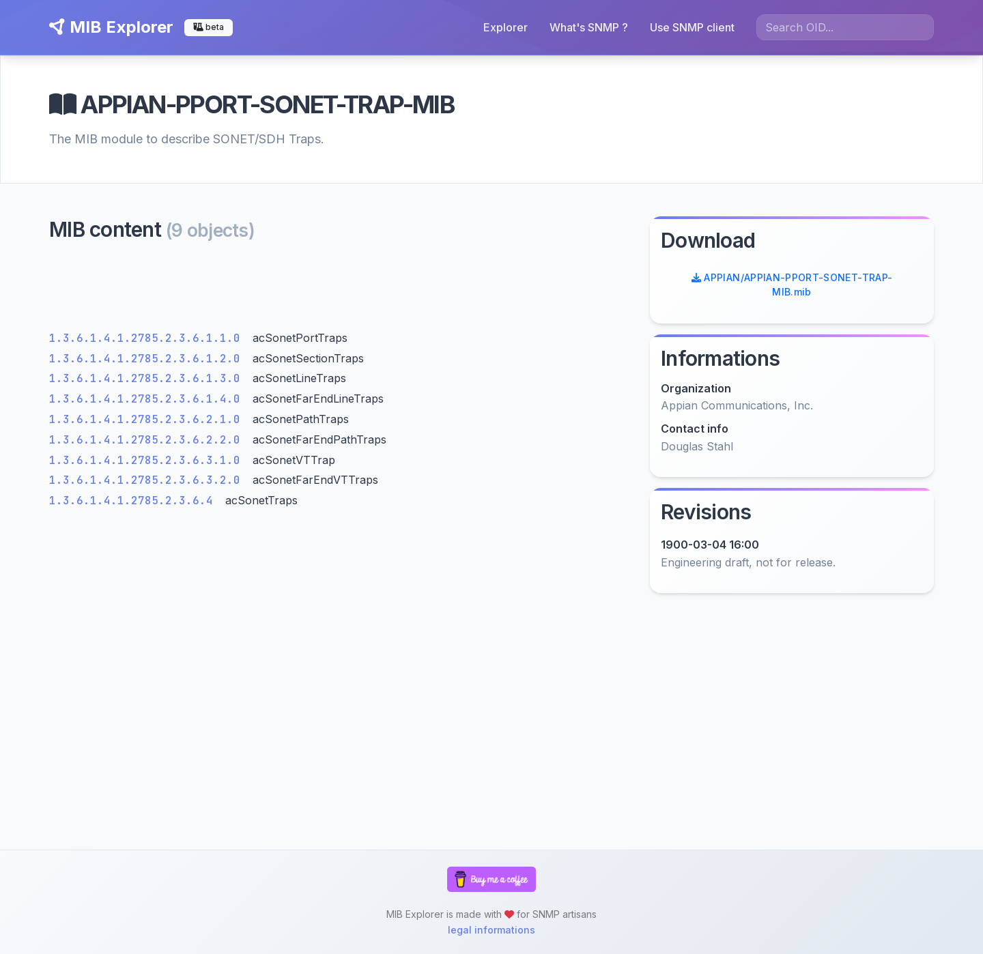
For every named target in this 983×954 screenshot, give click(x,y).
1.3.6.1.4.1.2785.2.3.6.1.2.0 (148, 358)
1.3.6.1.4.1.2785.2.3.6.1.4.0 (148, 399)
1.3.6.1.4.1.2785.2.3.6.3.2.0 (148, 480)
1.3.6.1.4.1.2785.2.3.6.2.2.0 (148, 440)
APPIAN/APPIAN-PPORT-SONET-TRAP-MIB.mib (792, 285)
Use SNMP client (692, 27)
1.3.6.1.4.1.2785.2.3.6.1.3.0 (148, 378)
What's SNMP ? (589, 27)
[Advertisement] (341, 289)
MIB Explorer (111, 27)
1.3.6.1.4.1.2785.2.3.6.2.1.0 (148, 419)
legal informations (491, 930)
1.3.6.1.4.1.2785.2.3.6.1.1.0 (148, 338)
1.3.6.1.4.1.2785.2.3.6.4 (134, 500)
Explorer (505, 27)
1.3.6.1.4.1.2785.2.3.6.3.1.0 (148, 460)
